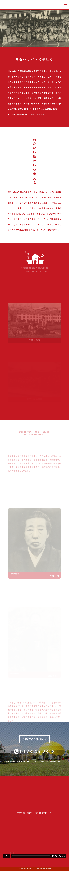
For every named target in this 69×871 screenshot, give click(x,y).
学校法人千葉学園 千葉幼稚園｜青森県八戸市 (27, 4)
